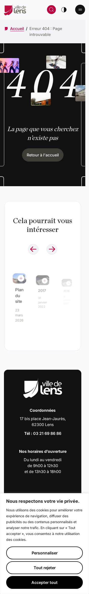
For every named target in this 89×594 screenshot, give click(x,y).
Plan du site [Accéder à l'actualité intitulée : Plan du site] (19, 296)
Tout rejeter (45, 567)
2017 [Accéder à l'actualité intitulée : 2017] (42, 290)
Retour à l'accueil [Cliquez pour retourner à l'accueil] (43, 154)
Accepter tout (44, 582)
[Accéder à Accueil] (17, 28)
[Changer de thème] (63, 9)
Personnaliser (45, 552)
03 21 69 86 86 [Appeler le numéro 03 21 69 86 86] (47, 433)
